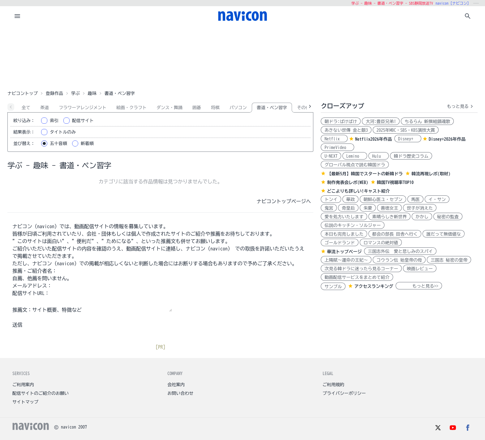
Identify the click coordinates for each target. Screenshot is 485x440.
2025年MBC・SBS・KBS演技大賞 (405, 130)
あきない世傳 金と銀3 (346, 130)
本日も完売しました (343, 234)
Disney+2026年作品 (447, 139)
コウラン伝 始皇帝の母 (399, 260)
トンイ (330, 199)
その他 (303, 107)
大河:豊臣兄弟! (381, 121)
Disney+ (408, 139)
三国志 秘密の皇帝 (449, 260)
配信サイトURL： (30, 293)
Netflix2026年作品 (373, 139)
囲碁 (196, 107)
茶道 (44, 107)
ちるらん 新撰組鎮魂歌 (427, 121)
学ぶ (75, 93)
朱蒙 (367, 208)
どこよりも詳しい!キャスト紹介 (358, 191)
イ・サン (437, 199)
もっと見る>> (418, 286)
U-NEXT (330, 156)
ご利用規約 (333, 384)
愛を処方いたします (343, 217)
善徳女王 (389, 208)
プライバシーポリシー (344, 393)
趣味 (92, 93)
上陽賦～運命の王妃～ (346, 260)
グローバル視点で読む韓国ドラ (354, 165)
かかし (421, 217)
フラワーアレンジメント (82, 107)
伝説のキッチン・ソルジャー (352, 225)
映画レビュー (420, 269)
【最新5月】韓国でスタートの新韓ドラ (365, 174)
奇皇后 (348, 208)
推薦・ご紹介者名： (34, 270)
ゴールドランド (339, 243)
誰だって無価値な (443, 234)
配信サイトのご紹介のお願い (40, 393)
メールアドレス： (32, 285)
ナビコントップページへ (283, 201)
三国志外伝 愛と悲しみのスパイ (400, 251)
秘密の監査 (448, 217)
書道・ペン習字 (272, 107)
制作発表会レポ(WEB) (347, 182)
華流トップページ (344, 252)
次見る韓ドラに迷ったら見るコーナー (361, 269)
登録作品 (54, 93)
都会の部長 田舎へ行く (395, 234)
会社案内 (176, 384)
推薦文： (22, 309)
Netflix (334, 139)
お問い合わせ (180, 393)
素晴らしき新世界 (389, 217)
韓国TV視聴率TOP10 (395, 182)
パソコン (238, 107)
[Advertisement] (242, 57)
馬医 (415, 199)
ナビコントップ (22, 93)
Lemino (354, 156)
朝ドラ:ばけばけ (340, 121)
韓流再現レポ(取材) (430, 174)
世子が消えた (420, 208)
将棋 (215, 107)
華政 (350, 199)
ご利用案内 (23, 384)
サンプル (333, 286)
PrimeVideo (337, 147)
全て (26, 107)
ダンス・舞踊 (169, 107)
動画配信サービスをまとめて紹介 (356, 277)
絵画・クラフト (131, 107)
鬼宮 (328, 208)
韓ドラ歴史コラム (411, 156)
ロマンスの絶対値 (380, 243)
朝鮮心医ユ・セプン (382, 199)
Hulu (378, 156)
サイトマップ (25, 402)
